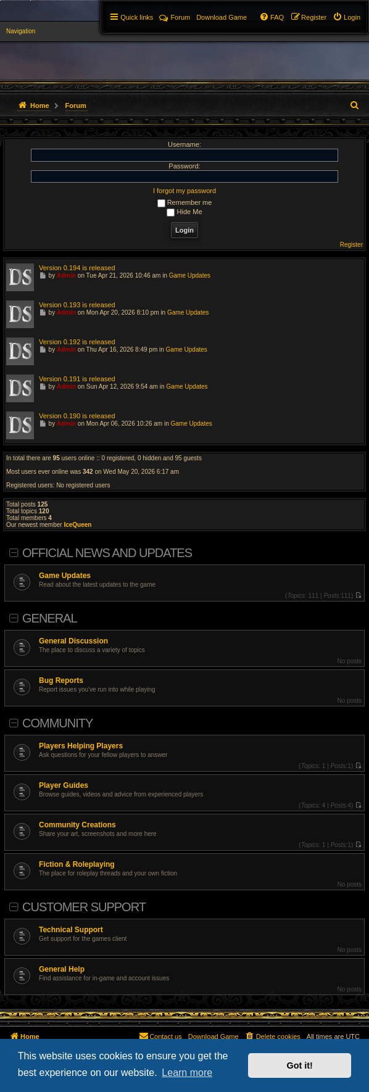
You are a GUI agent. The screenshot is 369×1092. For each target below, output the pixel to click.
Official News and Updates (107, 553)
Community (57, 723)
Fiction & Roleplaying (77, 864)
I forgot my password (184, 190)
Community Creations (77, 825)
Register (351, 244)
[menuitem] (346, 17)
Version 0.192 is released (77, 341)
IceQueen (77, 524)
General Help (62, 969)
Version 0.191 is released (77, 379)
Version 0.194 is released (77, 267)
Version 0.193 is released (77, 304)
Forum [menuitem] (174, 17)
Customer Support (84, 907)
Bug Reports (61, 680)
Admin (66, 275)
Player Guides (63, 785)
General (49, 618)
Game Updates (65, 575)
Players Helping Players (81, 746)
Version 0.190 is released (77, 416)
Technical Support (71, 929)
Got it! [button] (300, 1065)
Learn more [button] (187, 1072)
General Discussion (73, 641)
